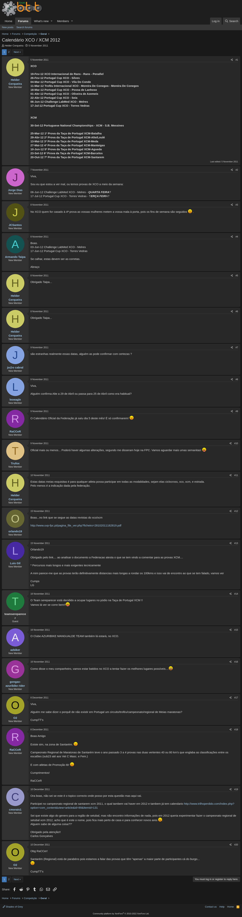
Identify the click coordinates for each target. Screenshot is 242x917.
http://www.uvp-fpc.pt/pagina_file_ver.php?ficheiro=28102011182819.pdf (75, 525)
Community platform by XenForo (121, 913)
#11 (236, 475)
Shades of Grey (13, 906)
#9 (237, 411)
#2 (237, 170)
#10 (236, 443)
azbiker (15, 649)
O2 (15, 717)
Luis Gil (15, 563)
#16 (236, 661)
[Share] (232, 60)
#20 (236, 844)
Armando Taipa (15, 256)
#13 (236, 543)
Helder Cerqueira (14, 45)
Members (63, 21)
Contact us (211, 906)
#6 (237, 311)
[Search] (231, 21)
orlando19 (15, 531)
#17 (236, 697)
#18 (236, 729)
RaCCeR (15, 431)
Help (222, 906)
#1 (237, 60)
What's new (41, 21)
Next (16, 52)
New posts (7, 27)
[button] (51, 21)
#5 (237, 275)
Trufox (15, 463)
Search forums (24, 27)
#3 (237, 204)
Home (8, 21)
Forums (23, 21)
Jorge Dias (15, 190)
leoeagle (15, 399)
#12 (236, 511)
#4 (237, 236)
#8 (237, 379)
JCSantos (15, 225)
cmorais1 (15, 809)
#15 (236, 630)
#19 (236, 789)
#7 (237, 347)
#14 (236, 594)
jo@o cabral (15, 367)
